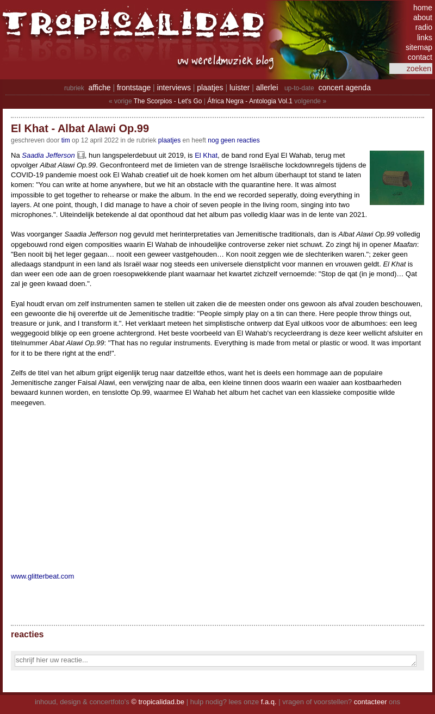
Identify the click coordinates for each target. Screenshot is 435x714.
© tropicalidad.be (157, 702)
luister (239, 87)
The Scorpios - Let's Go (168, 101)
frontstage (134, 87)
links (424, 37)
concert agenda (344, 87)
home (422, 7)
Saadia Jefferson (48, 155)
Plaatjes (169, 140)
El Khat (206, 155)
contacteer (370, 702)
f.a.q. (269, 702)
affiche (100, 87)
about (422, 17)
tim (65, 140)
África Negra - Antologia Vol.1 (250, 101)
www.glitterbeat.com (42, 576)
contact (420, 57)
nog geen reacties (233, 140)
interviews (174, 87)
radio (423, 27)
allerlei (267, 87)
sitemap (419, 47)
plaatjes (210, 87)
